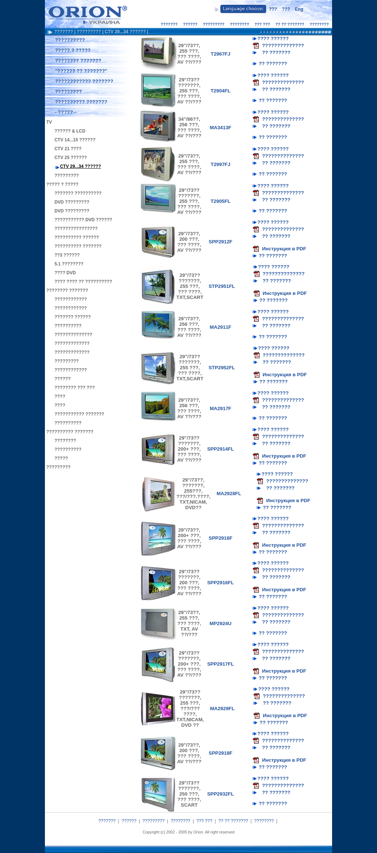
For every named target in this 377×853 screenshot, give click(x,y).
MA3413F (221, 127)
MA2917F (221, 408)
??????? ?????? (72, 317)
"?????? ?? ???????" (81, 71)
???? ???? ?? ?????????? (83, 281)
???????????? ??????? (84, 81)
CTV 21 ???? (67, 148)
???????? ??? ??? (74, 387)
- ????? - (65, 112)
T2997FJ (220, 164)
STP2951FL (221, 286)
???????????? (70, 299)
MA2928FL (228, 493)
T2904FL (220, 91)
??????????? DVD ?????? (83, 219)
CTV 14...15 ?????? (74, 139)
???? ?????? (273, 38)
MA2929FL (222, 708)
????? (61, 458)
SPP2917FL (220, 664)
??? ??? (262, 24)
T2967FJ (220, 54)
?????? (190, 24)
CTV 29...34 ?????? (125, 31)
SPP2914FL (220, 449)
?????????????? (73, 334)
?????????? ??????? (81, 102)
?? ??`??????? (289, 24)
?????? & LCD (69, 131)
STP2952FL (221, 367)
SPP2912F (220, 241)
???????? (239, 24)
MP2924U (220, 623)
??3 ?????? (67, 255)
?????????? (70, 40)
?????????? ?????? (76, 237)
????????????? (71, 343)
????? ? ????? (73, 50)
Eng (299, 9)
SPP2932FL (220, 794)
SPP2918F (220, 753)
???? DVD (65, 272)
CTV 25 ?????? (70, 157)
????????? (214, 24)
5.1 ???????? (69, 264)
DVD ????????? (71, 202)
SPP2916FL (220, 582)
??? (273, 9)
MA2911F (221, 327)
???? (59, 396)
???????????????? (76, 228)
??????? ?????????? (78, 193)
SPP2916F (220, 538)
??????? (169, 24)
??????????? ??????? (79, 414)
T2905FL (220, 201)
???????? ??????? (78, 60)
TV (49, 122)
